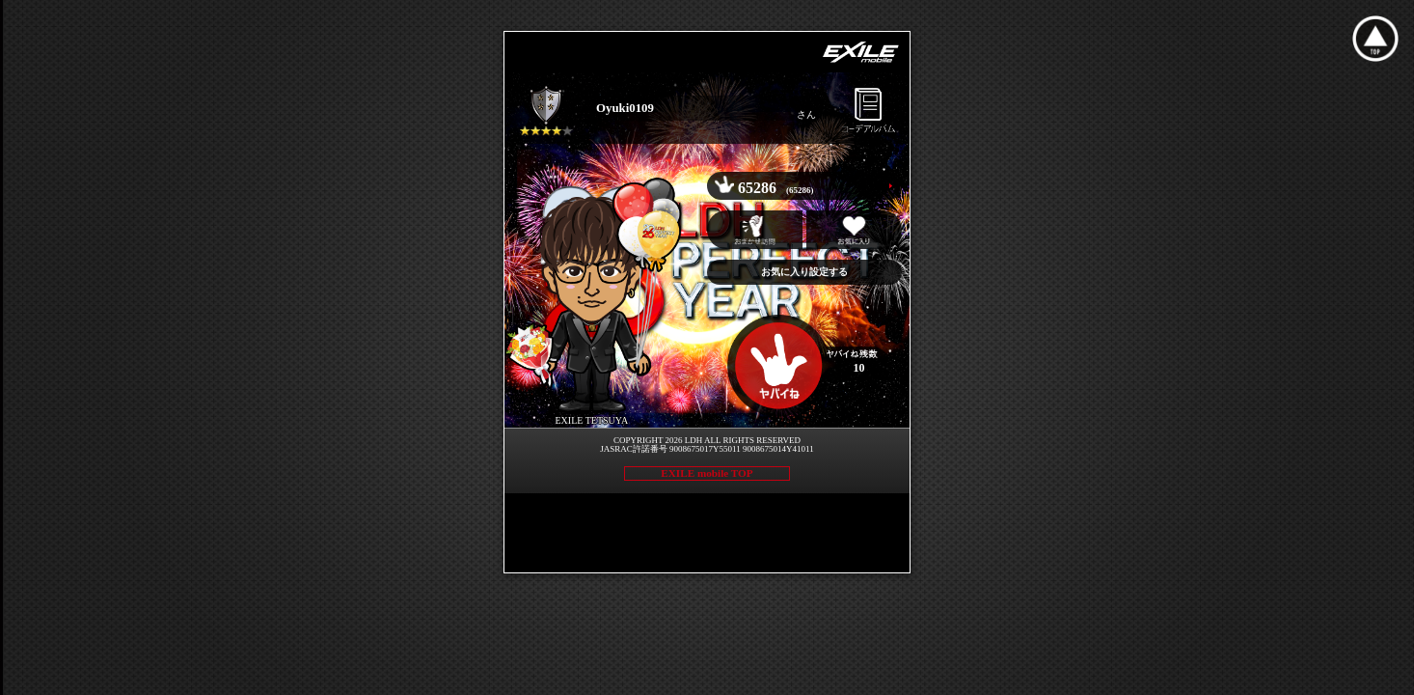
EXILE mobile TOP (706, 473)
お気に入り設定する (804, 271)
